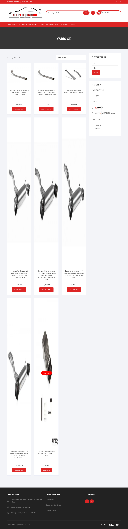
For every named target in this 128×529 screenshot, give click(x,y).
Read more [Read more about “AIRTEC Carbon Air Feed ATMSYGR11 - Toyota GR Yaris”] (46, 470)
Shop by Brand (14, 24)
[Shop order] (71, 57)
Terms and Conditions (53, 505)
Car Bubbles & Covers (67, 24)
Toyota (97, 96)
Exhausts (98, 125)
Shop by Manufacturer (30, 24)
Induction (98, 128)
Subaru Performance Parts (49, 24)
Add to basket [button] (19, 109)
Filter (96, 72)
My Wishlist (27, 2)
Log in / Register (13, 2)
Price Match (50, 500)
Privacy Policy (51, 511)
